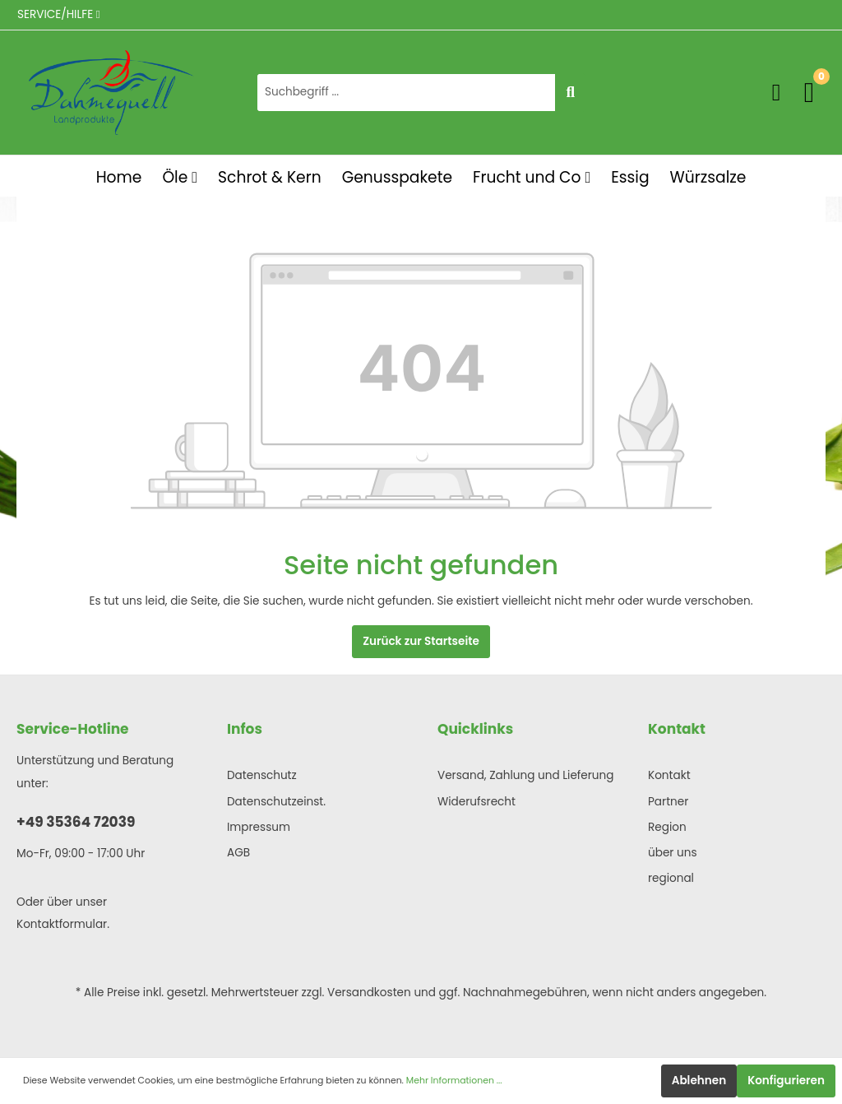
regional (671, 878)
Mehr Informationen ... (454, 1080)
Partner (668, 801)
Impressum (258, 827)
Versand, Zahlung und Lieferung (525, 775)
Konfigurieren (786, 1080)
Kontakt (669, 775)
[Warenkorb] (809, 92)
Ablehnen (699, 1080)
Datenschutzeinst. (276, 801)
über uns (672, 852)
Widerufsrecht (476, 801)
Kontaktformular (61, 924)
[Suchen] (570, 92)
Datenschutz (262, 775)
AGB (238, 852)
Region (667, 827)
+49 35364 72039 (75, 822)
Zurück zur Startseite (421, 641)
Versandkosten (369, 992)
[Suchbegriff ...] (406, 92)
